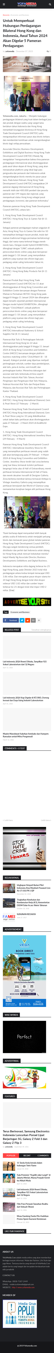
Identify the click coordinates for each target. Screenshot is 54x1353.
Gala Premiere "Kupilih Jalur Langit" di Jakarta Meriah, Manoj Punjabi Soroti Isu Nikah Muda (34, 1178)
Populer (11, 1155)
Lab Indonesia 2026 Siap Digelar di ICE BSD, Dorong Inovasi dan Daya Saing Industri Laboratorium (26, 699)
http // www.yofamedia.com (23, 1287)
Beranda (6, 15)
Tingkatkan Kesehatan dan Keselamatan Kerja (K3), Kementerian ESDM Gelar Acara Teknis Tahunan (33, 902)
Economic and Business (20, 15)
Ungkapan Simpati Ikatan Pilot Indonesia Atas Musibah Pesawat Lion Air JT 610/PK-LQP (33, 888)
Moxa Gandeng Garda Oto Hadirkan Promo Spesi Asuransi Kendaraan (33, 1217)
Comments (43, 1155)
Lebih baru (8, 820)
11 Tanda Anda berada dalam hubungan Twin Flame (29, 1164)
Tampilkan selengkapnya (41, 630)
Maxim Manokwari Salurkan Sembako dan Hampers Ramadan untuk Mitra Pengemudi (26, 735)
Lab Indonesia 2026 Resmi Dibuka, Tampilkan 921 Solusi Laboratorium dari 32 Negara (25, 663)
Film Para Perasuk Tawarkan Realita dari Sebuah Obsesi (32, 1205)
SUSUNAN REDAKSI (26, 914)
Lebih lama (45, 820)
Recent (27, 1155)
